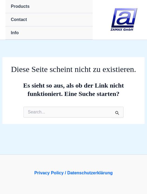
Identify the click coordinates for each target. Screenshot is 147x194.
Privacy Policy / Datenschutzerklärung (73, 173)
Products (20, 6)
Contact (19, 19)
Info (15, 32)
